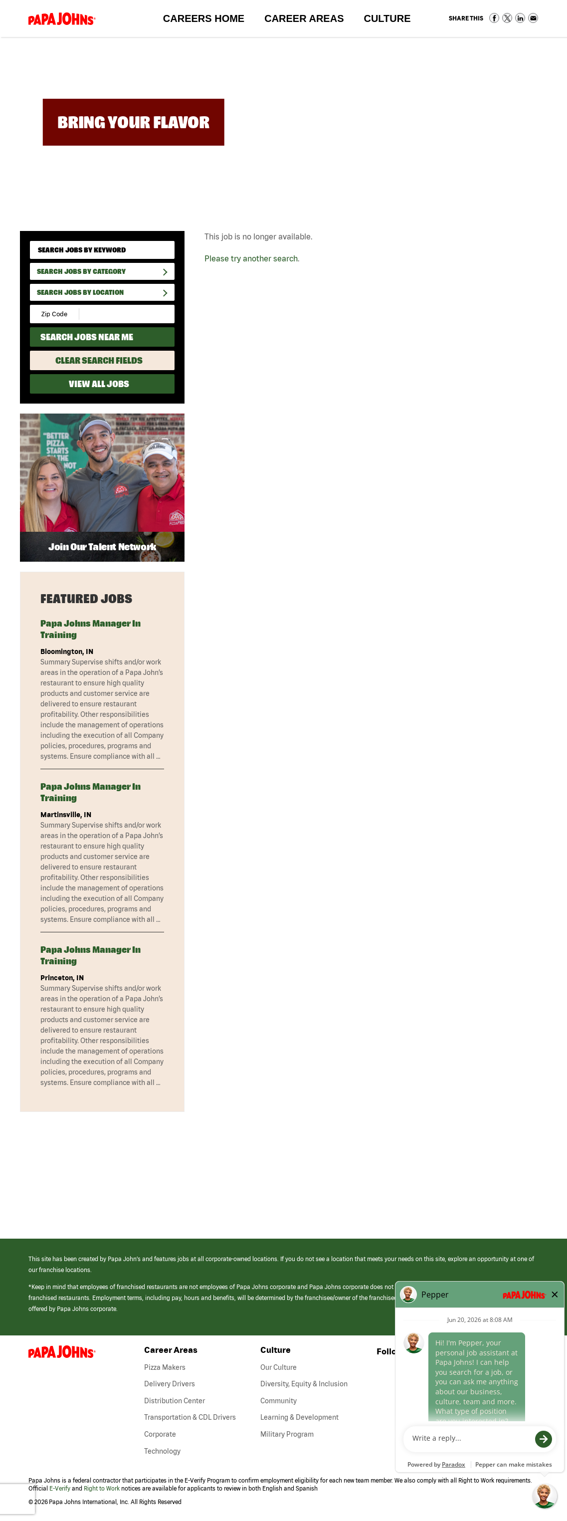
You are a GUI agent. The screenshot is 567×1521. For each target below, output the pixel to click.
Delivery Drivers (169, 1384)
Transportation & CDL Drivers (190, 1417)
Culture (392, 20)
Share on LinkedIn (520, 18)
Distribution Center (174, 1401)
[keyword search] (102, 250)
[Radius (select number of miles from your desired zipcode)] (113, 314)
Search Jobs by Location (80, 292)
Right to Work (102, 1488)
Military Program (287, 1434)
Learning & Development (299, 1417)
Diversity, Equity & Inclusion (304, 1384)
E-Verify (59, 1488)
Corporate (160, 1434)
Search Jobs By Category (81, 271)
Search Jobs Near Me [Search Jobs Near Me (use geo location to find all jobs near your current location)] (86, 337)
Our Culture (278, 1367)
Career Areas (309, 20)
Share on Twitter (507, 18)
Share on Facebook (494, 18)
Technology (162, 1451)
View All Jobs (99, 384)
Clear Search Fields (99, 360)
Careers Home (203, 18)
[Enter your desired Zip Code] (55, 314)
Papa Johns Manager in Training (90, 629)
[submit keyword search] (163, 250)
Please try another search (251, 258)
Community (278, 1401)
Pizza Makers (165, 1367)
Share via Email (533, 18)
